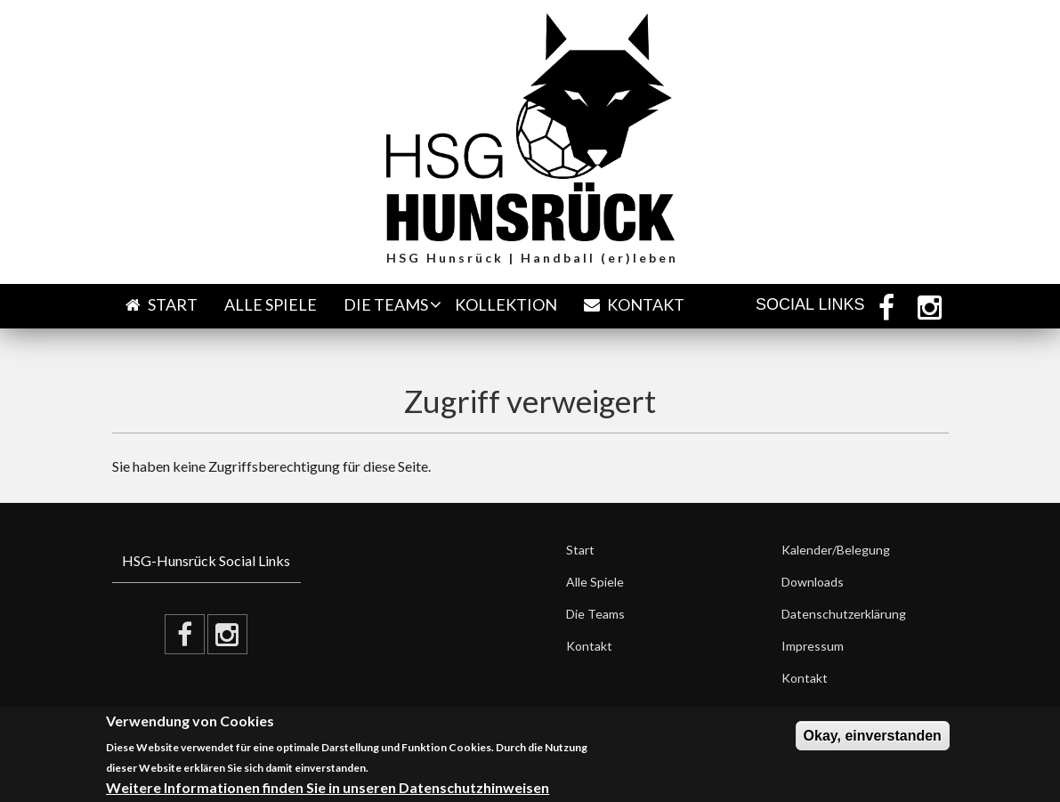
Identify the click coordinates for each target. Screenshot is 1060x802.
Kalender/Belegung (835, 549)
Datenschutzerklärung (843, 613)
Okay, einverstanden (873, 735)
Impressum (812, 645)
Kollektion (506, 304)
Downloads (812, 581)
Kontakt (634, 304)
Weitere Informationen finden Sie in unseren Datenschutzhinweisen (327, 787)
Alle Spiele (270, 304)
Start (161, 304)
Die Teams (386, 304)
